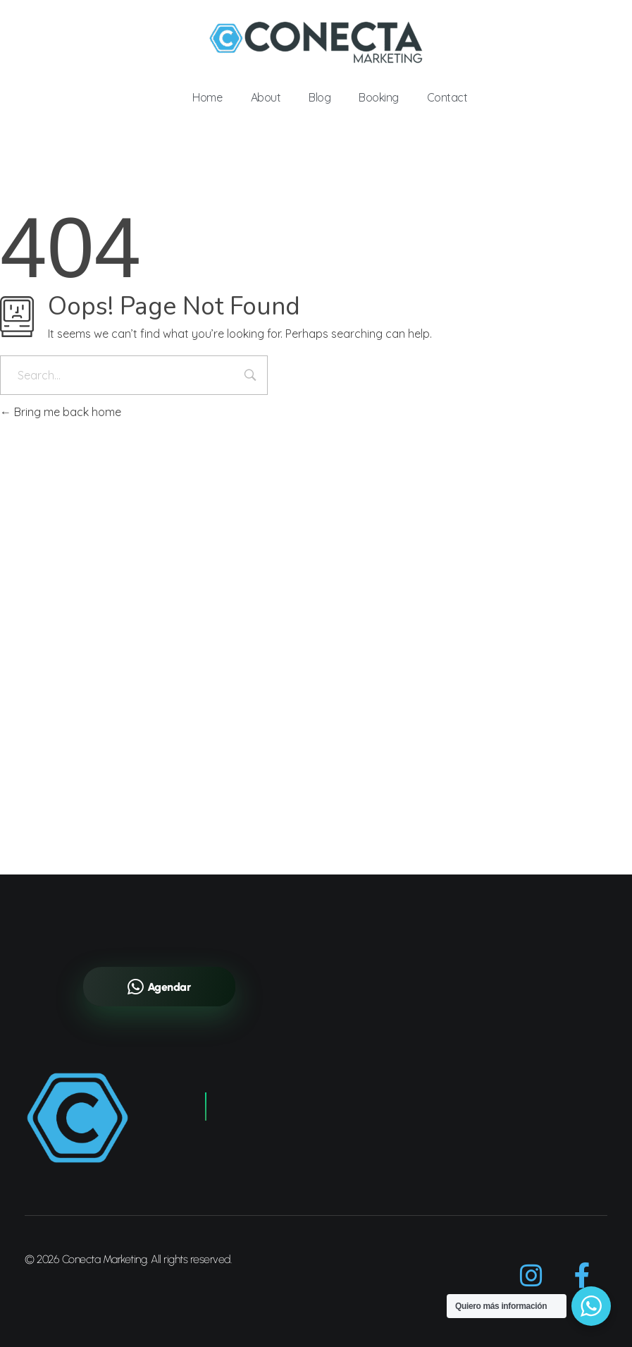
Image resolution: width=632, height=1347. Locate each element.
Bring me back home (60, 412)
